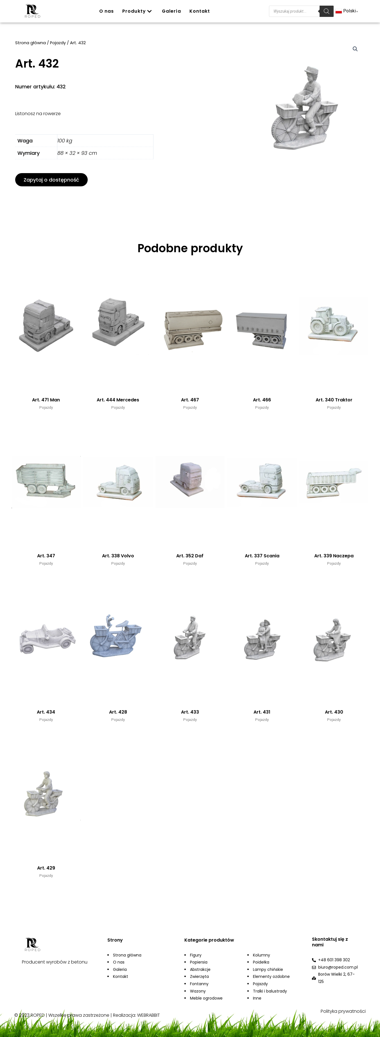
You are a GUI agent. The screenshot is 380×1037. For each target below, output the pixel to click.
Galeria (171, 11)
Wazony (198, 991)
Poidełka (261, 962)
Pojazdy (58, 43)
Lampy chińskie (268, 969)
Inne (257, 998)
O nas (106, 11)
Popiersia (198, 962)
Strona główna (30, 43)
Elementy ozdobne (271, 976)
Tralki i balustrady (270, 991)
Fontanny (199, 984)
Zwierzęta (199, 976)
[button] (51, 180)
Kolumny (261, 955)
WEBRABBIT (148, 1015)
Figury (196, 955)
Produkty (137, 11)
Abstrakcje (200, 969)
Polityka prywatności (343, 1011)
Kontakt (199, 11)
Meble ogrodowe (206, 998)
